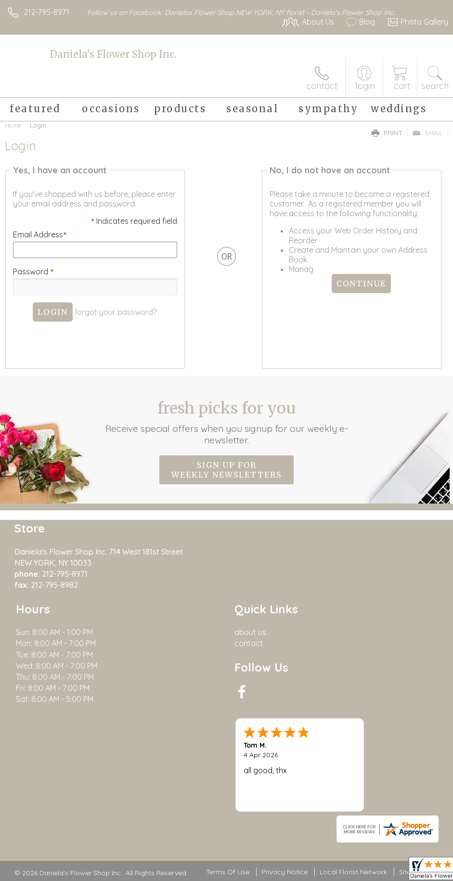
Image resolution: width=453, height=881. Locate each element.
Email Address (39, 234)
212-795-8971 (46, 12)
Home (13, 125)
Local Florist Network (353, 872)
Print (387, 133)
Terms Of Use (227, 872)
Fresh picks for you (226, 422)
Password (33, 271)
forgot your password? (116, 312)
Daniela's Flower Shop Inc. (113, 54)
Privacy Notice (284, 872)
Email (428, 133)
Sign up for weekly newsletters (226, 469)
